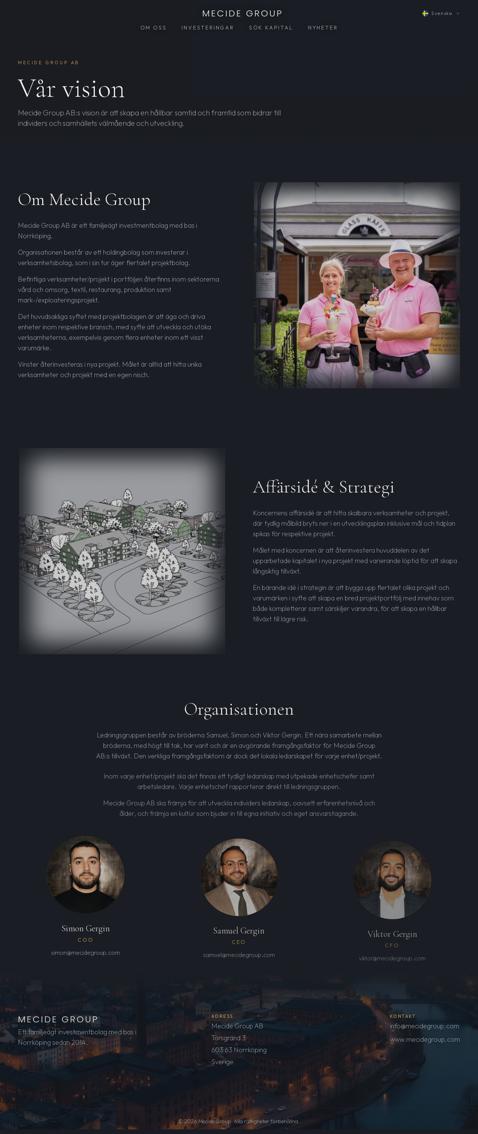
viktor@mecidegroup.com (392, 964)
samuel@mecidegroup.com (239, 960)
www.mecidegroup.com (425, 1041)
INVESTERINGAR (207, 27)
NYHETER (323, 27)
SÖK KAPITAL (271, 27)
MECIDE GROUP (242, 13)
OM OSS (153, 27)
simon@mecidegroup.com (85, 957)
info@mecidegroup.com (424, 1027)
